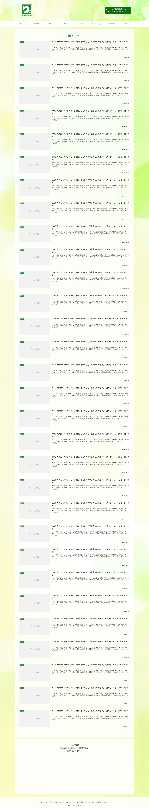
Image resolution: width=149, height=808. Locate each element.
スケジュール (59, 802)
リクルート (107, 802)
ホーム (41, 802)
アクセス (75, 802)
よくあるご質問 (89, 802)
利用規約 (99, 802)
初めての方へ (49, 802)
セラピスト (68, 802)
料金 (81, 802)
